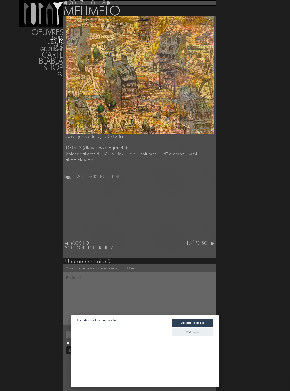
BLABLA (51, 61)
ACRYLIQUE (99, 176)
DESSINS (55, 45)
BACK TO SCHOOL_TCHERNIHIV (89, 245)
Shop (53, 67)
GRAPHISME (51, 49)
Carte (52, 55)
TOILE (117, 176)
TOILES (56, 41)
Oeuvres (47, 32)
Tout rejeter (192, 332)
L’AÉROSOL (198, 243)
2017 (81, 176)
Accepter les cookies (192, 322)
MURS (57, 37)
